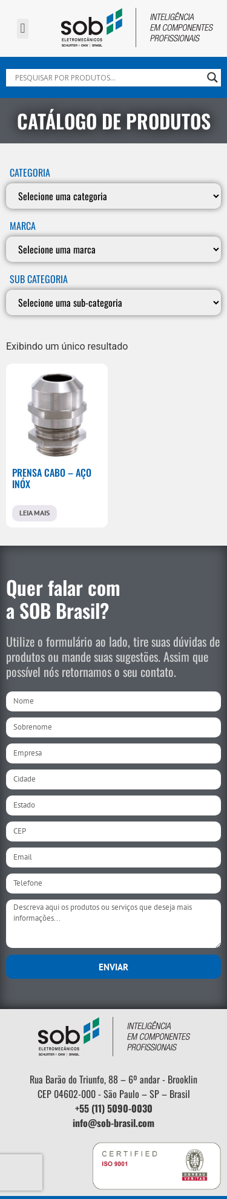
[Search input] (108, 77)
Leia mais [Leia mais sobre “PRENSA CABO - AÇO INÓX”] (34, 512)
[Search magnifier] (212, 77)
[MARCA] (113, 249)
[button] (22, 29)
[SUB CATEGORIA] (113, 302)
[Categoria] (113, 196)
